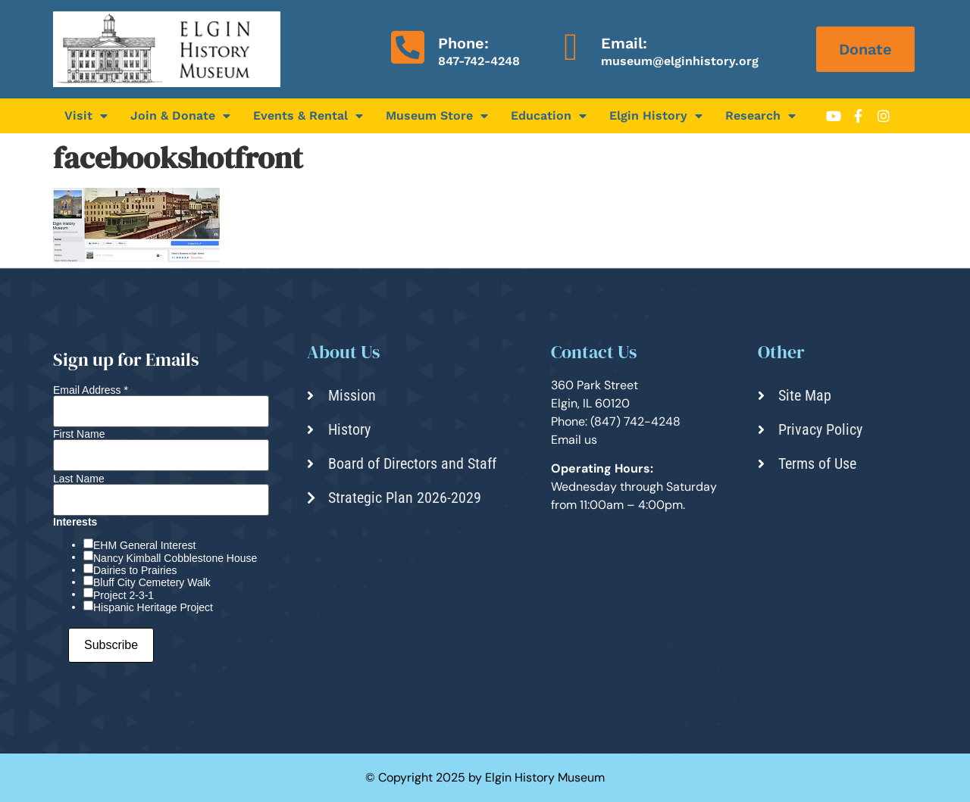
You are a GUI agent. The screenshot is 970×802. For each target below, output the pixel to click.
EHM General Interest (144, 545)
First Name (79, 434)
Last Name (79, 478)
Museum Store (437, 116)
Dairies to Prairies (135, 570)
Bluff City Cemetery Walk (152, 582)
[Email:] (571, 47)
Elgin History (655, 116)
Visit (86, 116)
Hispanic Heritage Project (153, 607)
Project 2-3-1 (123, 595)
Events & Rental (308, 116)
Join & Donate (180, 116)
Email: (624, 43)
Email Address (90, 390)
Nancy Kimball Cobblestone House (175, 558)
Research (760, 116)
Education (549, 116)
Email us (574, 440)
